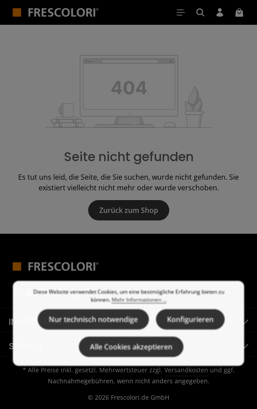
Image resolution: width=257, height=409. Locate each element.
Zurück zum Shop (128, 210)
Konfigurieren (190, 331)
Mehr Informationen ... (139, 312)
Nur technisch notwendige (93, 331)
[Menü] (181, 12)
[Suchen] (200, 12)
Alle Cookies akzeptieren (131, 359)
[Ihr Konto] (220, 12)
